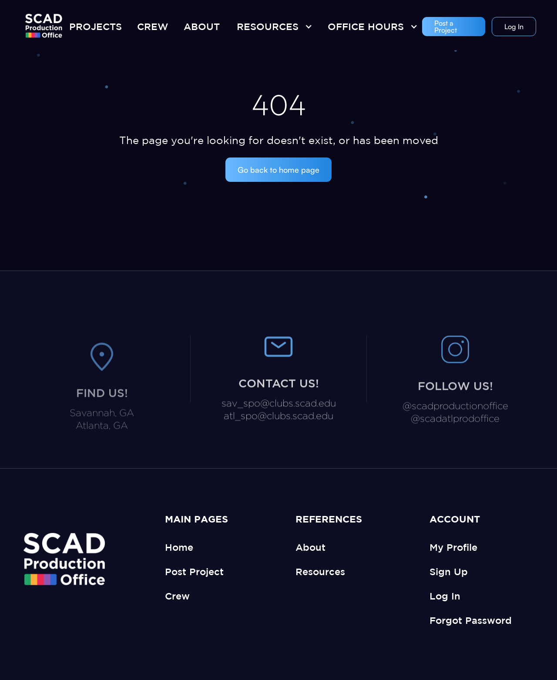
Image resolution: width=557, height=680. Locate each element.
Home (179, 547)
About (310, 547)
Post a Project (445, 26)
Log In (513, 26)
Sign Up (448, 571)
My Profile (453, 547)
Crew (177, 595)
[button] (272, 26)
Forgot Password (470, 620)
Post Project (194, 571)
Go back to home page (278, 169)
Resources (320, 571)
